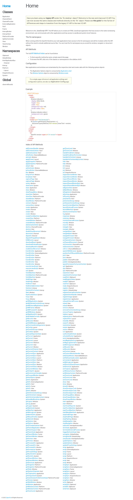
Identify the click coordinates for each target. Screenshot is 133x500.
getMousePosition (32, 417)
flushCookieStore (31, 294)
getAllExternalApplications (34, 305)
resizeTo (66, 323)
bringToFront (30, 174)
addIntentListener (32, 153)
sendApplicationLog (69, 340)
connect (28, 203)
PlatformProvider (8, 36)
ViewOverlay (6, 44)
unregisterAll (67, 436)
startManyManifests (70, 412)
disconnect (29, 233)
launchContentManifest (71, 205)
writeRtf (66, 486)
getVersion (29, 480)
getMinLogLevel (31, 412)
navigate (66, 227)
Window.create (63, 73)
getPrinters (29, 438)
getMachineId (30, 408)
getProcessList (31, 449)
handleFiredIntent (69, 153)
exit (27, 270)
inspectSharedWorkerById (71, 183)
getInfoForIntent (31, 395)
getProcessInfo (31, 443)
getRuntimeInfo (31, 454)
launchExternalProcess (70, 207)
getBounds (29, 318)
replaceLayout (68, 316)
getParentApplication (33, 428)
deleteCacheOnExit (32, 225)
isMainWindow (68, 190)
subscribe (66, 425)
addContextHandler (32, 148)
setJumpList (67, 360)
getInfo (28, 380)
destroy (28, 227)
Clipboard (5, 55)
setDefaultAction (68, 356)
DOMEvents (30, 240)
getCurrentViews (31, 366)
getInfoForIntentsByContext (35, 397)
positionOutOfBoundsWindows (73, 253)
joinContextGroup (69, 201)
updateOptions (68, 441)
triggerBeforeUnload (70, 432)
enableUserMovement (33, 249)
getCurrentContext (32, 351)
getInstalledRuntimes (33, 399)
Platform (5, 68)
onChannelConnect (69, 240)
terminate (66, 428)
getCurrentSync (31, 353)
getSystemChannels (32, 471)
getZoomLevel (31, 491)
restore (65, 329)
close (28, 188)
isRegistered (67, 192)
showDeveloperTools (70, 388)
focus (28, 297)
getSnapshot (30, 465)
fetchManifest (31, 273)
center (28, 183)
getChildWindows (31, 323)
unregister (66, 434)
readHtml (66, 277)
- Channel (5, 63)
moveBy (66, 222)
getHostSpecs (30, 377)
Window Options (38, 73)
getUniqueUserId (31, 476)
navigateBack (67, 231)
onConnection (67, 244)
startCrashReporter (69, 406)
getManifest (30, 410)
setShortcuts (67, 366)
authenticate (30, 168)
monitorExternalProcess (71, 220)
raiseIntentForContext (70, 275)
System (5, 75)
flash (27, 292)
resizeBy (66, 321)
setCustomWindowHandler (72, 353)
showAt (65, 386)
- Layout (5, 70)
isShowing (66, 196)
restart (65, 327)
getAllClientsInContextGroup (35, 303)
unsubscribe (67, 438)
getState (29, 469)
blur (27, 172)
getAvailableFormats (33, 316)
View (4, 41)
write (64, 482)
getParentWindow (32, 434)
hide (64, 161)
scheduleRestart (68, 336)
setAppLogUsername (70, 342)
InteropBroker (7, 31)
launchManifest (68, 209)
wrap (64, 447)
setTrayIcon (67, 369)
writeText (66, 489)
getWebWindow (31, 482)
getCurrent (29, 336)
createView (30, 218)
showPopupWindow (69, 397)
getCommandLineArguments (35, 325)
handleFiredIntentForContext (72, 155)
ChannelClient (7, 19)
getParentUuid (31, 432)
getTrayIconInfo (31, 473)
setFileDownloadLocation (71, 358)
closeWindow (30, 198)
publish (65, 260)
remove (65, 308)
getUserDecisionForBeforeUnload (37, 478)
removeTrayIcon (68, 312)
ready (65, 286)
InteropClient (6, 34)
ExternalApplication (8, 24)
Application (6, 16)
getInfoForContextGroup (34, 393)
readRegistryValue (69, 279)
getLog (28, 404)
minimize (66, 218)
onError (65, 249)
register (65, 288)
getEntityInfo (30, 371)
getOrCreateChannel (33, 425)
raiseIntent (66, 273)
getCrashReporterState (34, 334)
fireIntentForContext (32, 290)
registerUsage (67, 297)
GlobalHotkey (6, 58)
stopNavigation (68, 421)
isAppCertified (68, 188)
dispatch (29, 236)
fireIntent (29, 288)
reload (65, 303)
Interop (4, 65)
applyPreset (30, 159)
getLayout (29, 401)
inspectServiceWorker (70, 174)
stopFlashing (67, 419)
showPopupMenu (69, 395)
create (28, 207)
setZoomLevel (68, 375)
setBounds (66, 347)
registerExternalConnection (72, 292)
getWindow (29, 484)
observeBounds (7, 84)
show (65, 382)
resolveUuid (67, 325)
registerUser (67, 299)
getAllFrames (30, 308)
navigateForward (68, 236)
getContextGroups (32, 329)
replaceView (67, 318)
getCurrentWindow (32, 369)
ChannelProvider (7, 21)
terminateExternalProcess (71, 430)
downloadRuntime (32, 246)
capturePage (30, 179)
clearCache (29, 185)
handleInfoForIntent (69, 157)
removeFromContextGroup (72, 310)
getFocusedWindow (32, 375)
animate (29, 157)
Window (5, 46)
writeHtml (66, 484)
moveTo (66, 225)
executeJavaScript (32, 266)
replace (65, 314)
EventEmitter (30, 251)
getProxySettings (32, 452)
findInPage (29, 279)
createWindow (31, 220)
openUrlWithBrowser (70, 251)
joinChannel (67, 198)
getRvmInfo (30, 456)
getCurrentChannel (32, 349)
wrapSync (66, 465)
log (64, 214)
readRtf (65, 281)
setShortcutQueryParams (71, 364)
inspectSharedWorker (70, 179)
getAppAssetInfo (31, 314)
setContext (66, 351)
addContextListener (32, 150)
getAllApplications (32, 301)
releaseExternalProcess (71, 301)
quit (64, 266)
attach (28, 166)
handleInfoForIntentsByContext (73, 159)
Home (6, 6)
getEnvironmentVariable (34, 373)
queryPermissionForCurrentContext (75, 264)
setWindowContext (69, 371)
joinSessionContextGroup (71, 203)
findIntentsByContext (33, 286)
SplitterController (8, 39)
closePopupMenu (32, 192)
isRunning (66, 194)
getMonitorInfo (31, 414)
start (64, 401)
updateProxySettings (70, 445)
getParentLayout (31, 430)
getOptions (29, 421)
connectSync (30, 205)
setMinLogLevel (68, 362)
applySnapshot (31, 161)
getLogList (29, 406)
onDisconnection (68, 246)
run (64, 332)
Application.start (66, 71)
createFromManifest (33, 216)
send (64, 338)
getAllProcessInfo (32, 310)
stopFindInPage (68, 414)
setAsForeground (69, 345)
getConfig (29, 327)
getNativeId (30, 419)
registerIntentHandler (70, 294)
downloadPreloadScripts (34, 244)
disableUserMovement (33, 231)
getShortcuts (30, 462)
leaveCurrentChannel (70, 212)
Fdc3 (4, 26)
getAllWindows (31, 312)
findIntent (29, 284)
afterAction (30, 155)
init (64, 166)
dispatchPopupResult (33, 238)
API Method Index (38, 53)
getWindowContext (32, 486)
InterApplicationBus (8, 60)
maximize (66, 216)
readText (66, 284)
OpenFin (8, 497)
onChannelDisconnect (70, 242)
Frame (4, 29)
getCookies (29, 332)
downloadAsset (31, 242)
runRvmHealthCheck (70, 334)
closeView (29, 194)
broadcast (29, 177)
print (64, 255)
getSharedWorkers (32, 458)
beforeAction (30, 170)
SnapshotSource (8, 73)
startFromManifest (69, 408)
